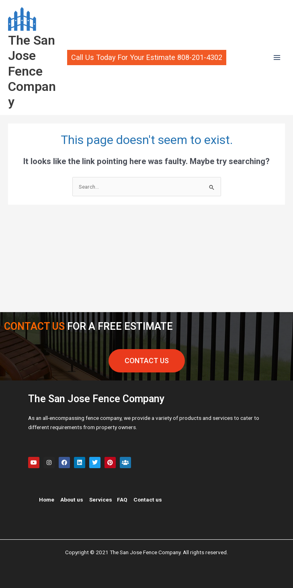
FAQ (122, 499)
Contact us (147, 499)
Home (46, 499)
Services (100, 499)
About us (71, 499)
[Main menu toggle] (277, 57)
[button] (146, 57)
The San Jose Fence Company (32, 71)
